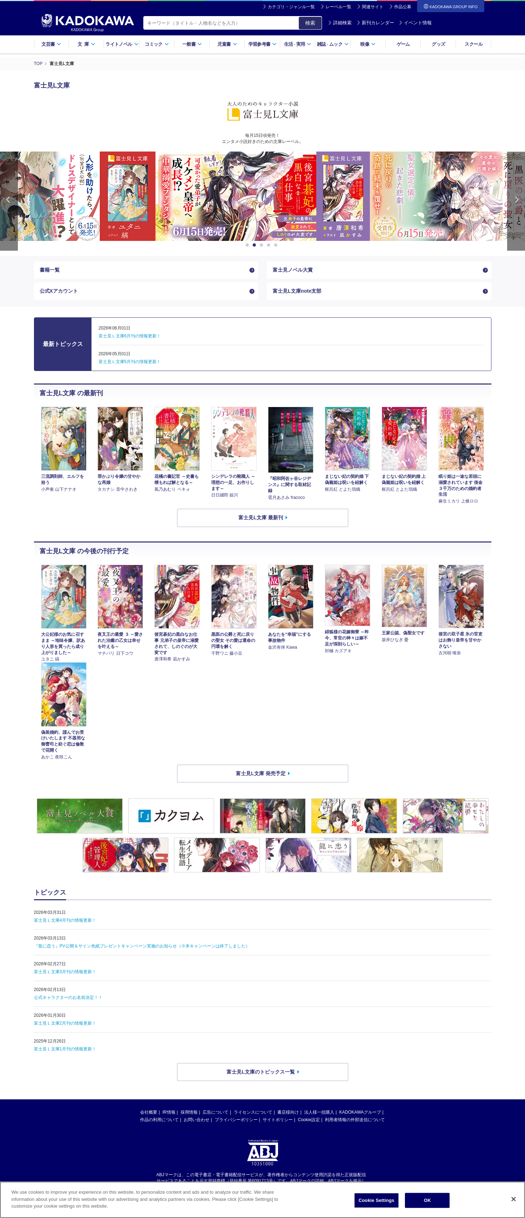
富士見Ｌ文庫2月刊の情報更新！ (65, 1023)
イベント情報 (415, 22)
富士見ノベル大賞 (293, 270)
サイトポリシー (278, 1119)
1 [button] (248, 245)
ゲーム (403, 44)
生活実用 (298, 44)
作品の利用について (159, 1119)
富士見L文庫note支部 (297, 291)
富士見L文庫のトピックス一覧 (261, 1072)
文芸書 (51, 44)
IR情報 (169, 1112)
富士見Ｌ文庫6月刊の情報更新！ (130, 335)
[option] (167, 196)
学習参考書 (262, 44)
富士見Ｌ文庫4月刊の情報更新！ (65, 920)
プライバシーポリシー (236, 1119)
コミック (157, 44)
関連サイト (372, 6)
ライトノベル (121, 44)
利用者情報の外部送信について (355, 1119)
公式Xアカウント (59, 291)
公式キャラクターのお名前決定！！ (68, 997)
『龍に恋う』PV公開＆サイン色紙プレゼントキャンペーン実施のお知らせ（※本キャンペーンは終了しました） (142, 946)
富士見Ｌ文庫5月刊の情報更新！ (130, 361)
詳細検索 (340, 22)
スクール (473, 44)
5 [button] (277, 245)
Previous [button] (9, 201)
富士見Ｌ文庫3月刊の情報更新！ (65, 971)
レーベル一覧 (338, 6)
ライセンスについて (253, 1112)
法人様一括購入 (319, 1112)
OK (427, 1200)
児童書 (227, 44)
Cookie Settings (376, 1200)
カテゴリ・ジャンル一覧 (291, 6)
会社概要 (148, 1112)
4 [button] (270, 245)
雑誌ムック (333, 44)
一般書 (192, 44)
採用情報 (189, 1112)
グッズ (438, 44)
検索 (310, 23)
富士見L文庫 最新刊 (260, 517)
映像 (368, 44)
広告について (215, 1112)
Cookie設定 (309, 1119)
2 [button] (255, 245)
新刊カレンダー (375, 22)
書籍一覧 (50, 270)
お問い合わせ (196, 1119)
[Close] (513, 1199)
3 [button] (263, 245)
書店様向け (288, 1112)
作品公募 (402, 6)
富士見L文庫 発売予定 (260, 773)
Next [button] (516, 201)
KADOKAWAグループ (360, 1112)
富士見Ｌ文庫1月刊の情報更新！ (65, 1048)
